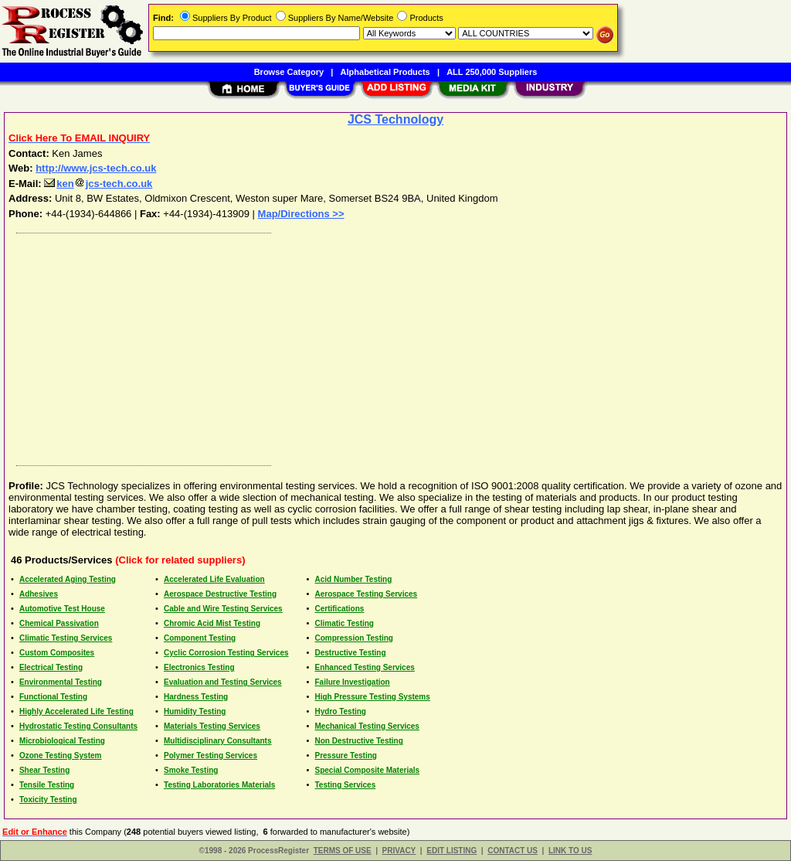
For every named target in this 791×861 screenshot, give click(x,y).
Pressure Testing (345, 755)
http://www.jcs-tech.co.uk (96, 168)
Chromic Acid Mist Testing (212, 623)
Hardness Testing (196, 697)
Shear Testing (44, 770)
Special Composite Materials (366, 770)
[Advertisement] (396, 345)
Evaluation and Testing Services (223, 682)
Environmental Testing (60, 682)
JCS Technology (395, 119)
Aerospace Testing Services (365, 594)
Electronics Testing (199, 667)
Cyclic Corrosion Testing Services (226, 652)
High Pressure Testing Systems (371, 697)
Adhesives (38, 594)
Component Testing (200, 638)
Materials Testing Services (212, 726)
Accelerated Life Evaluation (214, 579)
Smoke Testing (191, 770)
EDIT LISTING (451, 850)
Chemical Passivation (59, 623)
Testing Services (344, 785)
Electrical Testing (51, 667)
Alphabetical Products (385, 72)
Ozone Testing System (60, 755)
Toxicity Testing (48, 799)
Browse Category (289, 72)
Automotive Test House (62, 608)
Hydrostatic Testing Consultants (78, 726)
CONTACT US (512, 850)
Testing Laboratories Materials (219, 785)
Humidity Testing (195, 711)
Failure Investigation (351, 682)
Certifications (339, 608)
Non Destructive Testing (358, 741)
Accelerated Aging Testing (67, 579)
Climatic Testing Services (65, 638)
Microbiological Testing (62, 741)
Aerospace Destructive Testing (220, 594)
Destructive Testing (349, 652)
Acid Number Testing (353, 579)
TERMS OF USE (343, 850)
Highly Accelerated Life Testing (76, 711)
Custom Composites (56, 652)
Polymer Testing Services (210, 755)
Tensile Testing (46, 785)
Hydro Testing (339, 711)
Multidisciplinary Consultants (217, 741)
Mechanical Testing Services (366, 726)
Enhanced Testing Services (364, 667)
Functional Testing (53, 697)
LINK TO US (570, 850)
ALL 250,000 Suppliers (491, 72)
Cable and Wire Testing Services (223, 608)
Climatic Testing (344, 623)
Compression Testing (353, 638)
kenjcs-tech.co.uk (98, 183)
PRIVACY (399, 850)
